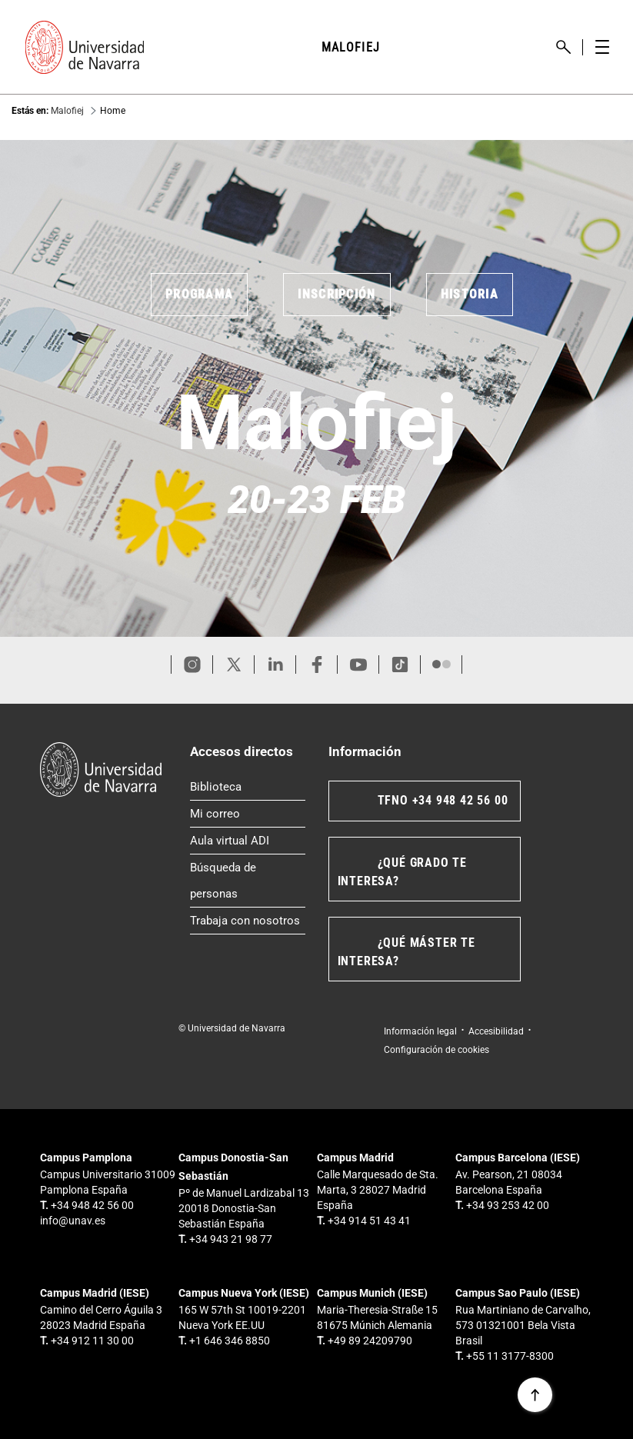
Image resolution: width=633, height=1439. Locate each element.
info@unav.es (72, 1220)
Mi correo (247, 811)
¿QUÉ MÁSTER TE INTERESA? (406, 951)
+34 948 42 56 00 (92, 1205)
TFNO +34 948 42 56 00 (443, 800)
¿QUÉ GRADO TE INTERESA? (402, 871)
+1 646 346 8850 (229, 1340)
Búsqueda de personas (247, 881)
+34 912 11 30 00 (92, 1340)
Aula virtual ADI (247, 838)
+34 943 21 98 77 (230, 1239)
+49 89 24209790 (370, 1340)
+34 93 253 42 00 (507, 1205)
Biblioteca (247, 784)
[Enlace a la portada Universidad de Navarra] (84, 47)
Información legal (420, 1031)
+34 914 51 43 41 (369, 1220)
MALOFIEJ (350, 47)
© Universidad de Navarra (231, 1028)
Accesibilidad (496, 1031)
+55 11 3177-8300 (510, 1356)
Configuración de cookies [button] (436, 1049)
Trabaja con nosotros (247, 918)
